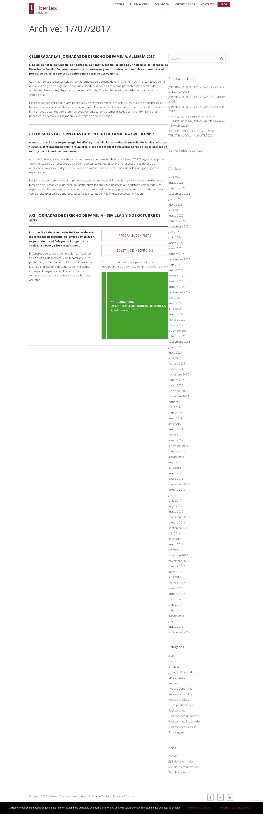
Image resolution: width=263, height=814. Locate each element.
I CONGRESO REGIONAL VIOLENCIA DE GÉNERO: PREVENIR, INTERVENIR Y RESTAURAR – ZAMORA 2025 (196, 121)
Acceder (173, 756)
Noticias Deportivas (180, 688)
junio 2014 (175, 604)
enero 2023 (175, 281)
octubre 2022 (177, 287)
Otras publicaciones (180, 705)
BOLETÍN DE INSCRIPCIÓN (135, 250)
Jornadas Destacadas (181, 672)
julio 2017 (174, 495)
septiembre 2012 (179, 632)
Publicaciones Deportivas (184, 716)
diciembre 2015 (178, 555)
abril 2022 (174, 308)
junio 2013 (175, 621)
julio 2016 (174, 533)
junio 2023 (175, 265)
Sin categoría (176, 732)
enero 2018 (175, 478)
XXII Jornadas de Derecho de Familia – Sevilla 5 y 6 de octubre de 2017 (95, 218)
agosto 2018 (176, 456)
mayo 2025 (175, 204)
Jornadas (173, 666)
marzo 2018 (176, 473)
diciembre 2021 (178, 330)
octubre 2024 (177, 221)
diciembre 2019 (178, 391)
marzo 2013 (176, 626)
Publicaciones (176, 710)
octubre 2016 (177, 522)
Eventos (173, 661)
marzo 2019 (176, 429)
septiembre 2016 (179, 528)
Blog (171, 655)
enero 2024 (175, 248)
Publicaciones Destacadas (184, 721)
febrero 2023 (176, 276)
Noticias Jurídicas (178, 699)
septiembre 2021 (179, 341)
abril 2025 (174, 210)
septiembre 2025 (179, 193)
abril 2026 (174, 177)
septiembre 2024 (179, 226)
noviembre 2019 (178, 396)
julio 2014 (174, 599)
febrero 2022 (176, 319)
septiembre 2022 (179, 292)
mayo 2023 (175, 270)
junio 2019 (175, 413)
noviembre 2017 (178, 484)
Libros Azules (176, 677)
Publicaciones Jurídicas (182, 727)
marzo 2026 (176, 182)
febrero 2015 (176, 583)
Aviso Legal (79, 796)
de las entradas (181, 761)
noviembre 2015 (178, 561)
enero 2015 (175, 588)
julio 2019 (174, 407)
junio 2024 (175, 237)
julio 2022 (174, 297)
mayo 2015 (175, 572)
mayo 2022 (175, 303)
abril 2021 (174, 358)
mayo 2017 (175, 506)
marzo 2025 (176, 215)
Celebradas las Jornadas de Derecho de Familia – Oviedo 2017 (91, 134)
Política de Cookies (99, 796)
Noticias (173, 683)
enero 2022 (175, 325)
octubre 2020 (177, 380)
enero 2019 (175, 440)
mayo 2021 (175, 352)
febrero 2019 (176, 435)
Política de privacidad (235, 808)
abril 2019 (174, 424)
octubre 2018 (177, 451)
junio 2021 (175, 347)
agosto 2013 (176, 615)
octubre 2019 (177, 402)
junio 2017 (175, 500)
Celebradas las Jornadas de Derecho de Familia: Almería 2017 (92, 56)
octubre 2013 (177, 610)
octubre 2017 (177, 489)
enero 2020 (175, 385)
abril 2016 (174, 539)
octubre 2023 (177, 254)
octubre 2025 (177, 188)
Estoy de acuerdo (199, 808)
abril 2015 (174, 577)
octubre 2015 (177, 566)
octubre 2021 (177, 336)
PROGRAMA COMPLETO (135, 236)
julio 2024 (174, 232)
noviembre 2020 (178, 374)
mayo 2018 (175, 462)
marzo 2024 (176, 243)
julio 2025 (174, 199)
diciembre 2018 (178, 445)
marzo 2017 (176, 511)
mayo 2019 (175, 418)
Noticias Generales (180, 694)
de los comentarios (183, 767)
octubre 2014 (177, 593)
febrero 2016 (176, 550)
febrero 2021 (176, 363)
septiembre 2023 (179, 259)
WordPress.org (177, 772)
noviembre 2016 (178, 517)
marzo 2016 (176, 544)
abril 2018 (174, 467)
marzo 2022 (176, 314)
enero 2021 (175, 369)
